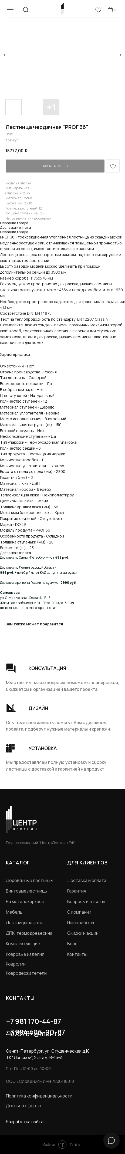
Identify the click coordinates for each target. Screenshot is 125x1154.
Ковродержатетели (26, 973)
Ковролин (16, 964)
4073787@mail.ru (34, 1033)
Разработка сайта (24, 1122)
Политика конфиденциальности (39, 1096)
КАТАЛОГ (18, 862)
